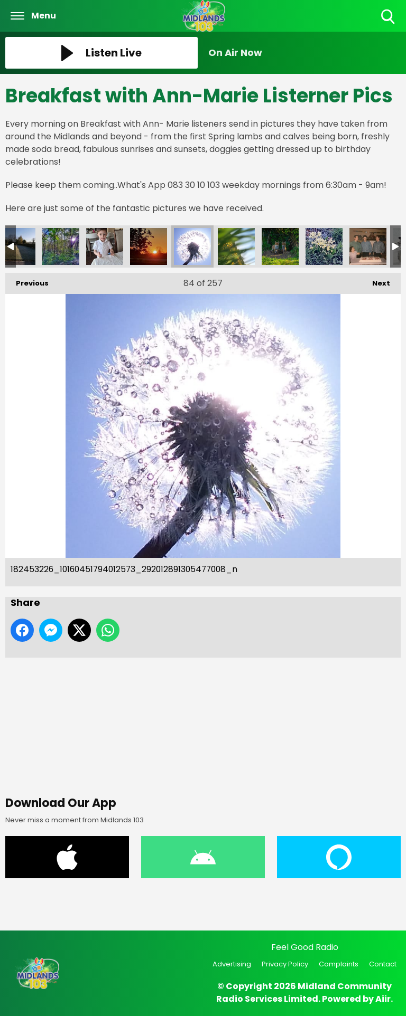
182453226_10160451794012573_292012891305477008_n (192, 246)
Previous (27, 280)
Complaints (338, 964)
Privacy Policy (285, 964)
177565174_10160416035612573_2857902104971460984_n (367, 246)
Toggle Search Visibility (389, 17)
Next (376, 280)
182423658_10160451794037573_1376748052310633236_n (236, 246)
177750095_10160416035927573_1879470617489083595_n (324, 246)
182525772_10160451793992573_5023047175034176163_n (104, 246)
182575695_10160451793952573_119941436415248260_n (60, 246)
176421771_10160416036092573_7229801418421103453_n (280, 246)
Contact (382, 964)
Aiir (383, 999)
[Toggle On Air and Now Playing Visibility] (304, 53)
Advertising (232, 964)
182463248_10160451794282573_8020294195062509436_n (148, 246)
